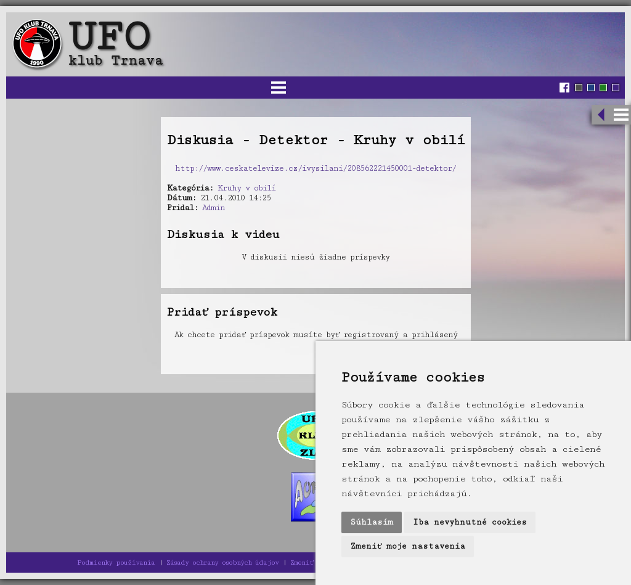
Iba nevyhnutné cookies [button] (470, 522)
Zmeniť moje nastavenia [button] (407, 546)
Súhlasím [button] (371, 522)
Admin (213, 208)
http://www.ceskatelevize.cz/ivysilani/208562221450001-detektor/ (315, 168)
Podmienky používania (116, 562)
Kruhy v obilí (246, 188)
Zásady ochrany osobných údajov (222, 562)
